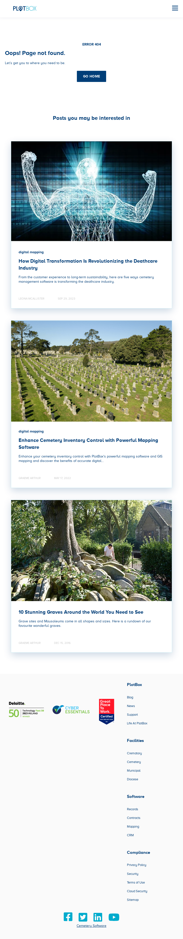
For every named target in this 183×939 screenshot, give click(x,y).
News (131, 706)
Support (132, 714)
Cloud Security (137, 891)
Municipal (133, 770)
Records (132, 809)
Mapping (133, 826)
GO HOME (91, 76)
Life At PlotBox (137, 723)
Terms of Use (136, 882)
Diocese (132, 779)
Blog (130, 697)
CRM (130, 835)
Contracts (133, 818)
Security (132, 874)
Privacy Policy (136, 865)
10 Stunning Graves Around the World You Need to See (81, 612)
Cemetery (134, 762)
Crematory (134, 753)
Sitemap (133, 900)
